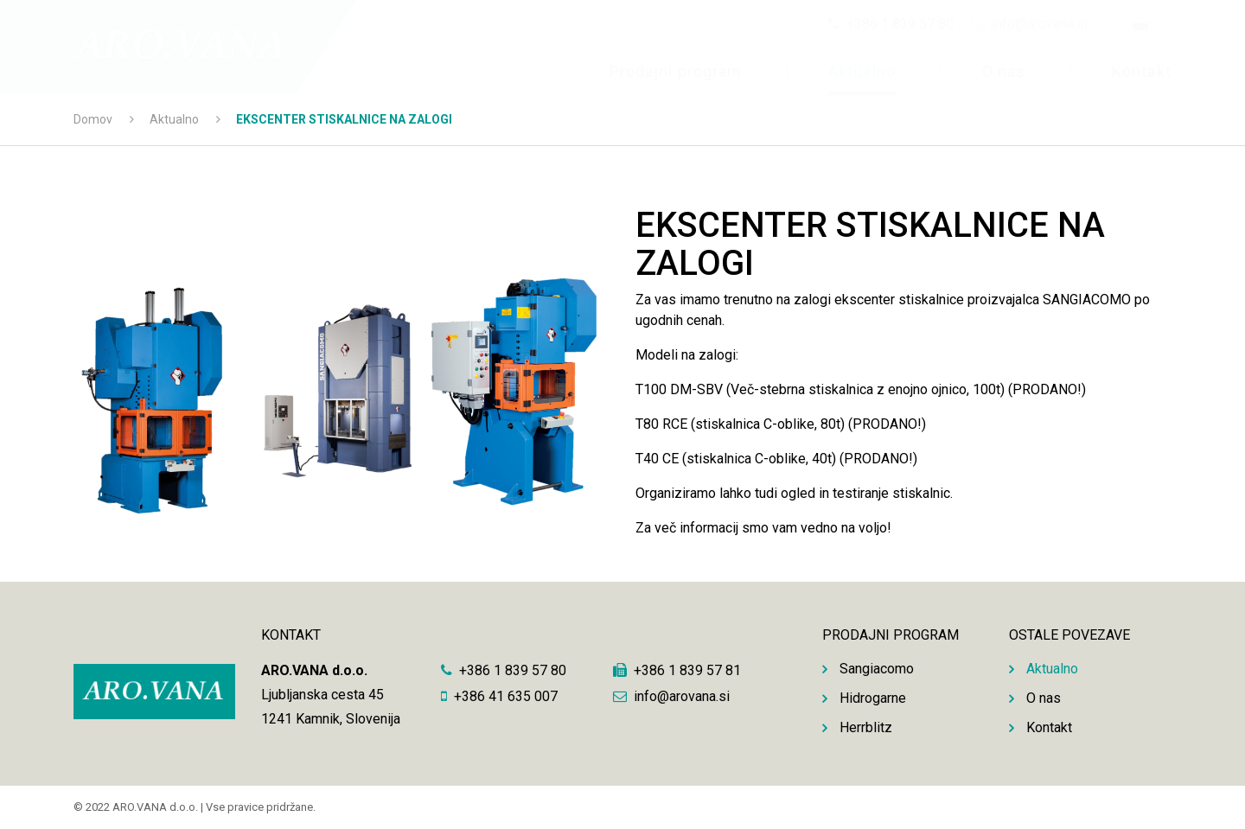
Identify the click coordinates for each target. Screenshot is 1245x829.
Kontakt (1142, 71)
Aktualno (862, 71)
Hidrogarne (873, 698)
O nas (1003, 71)
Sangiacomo (877, 668)
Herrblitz (866, 727)
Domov (92, 119)
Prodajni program (676, 71)
